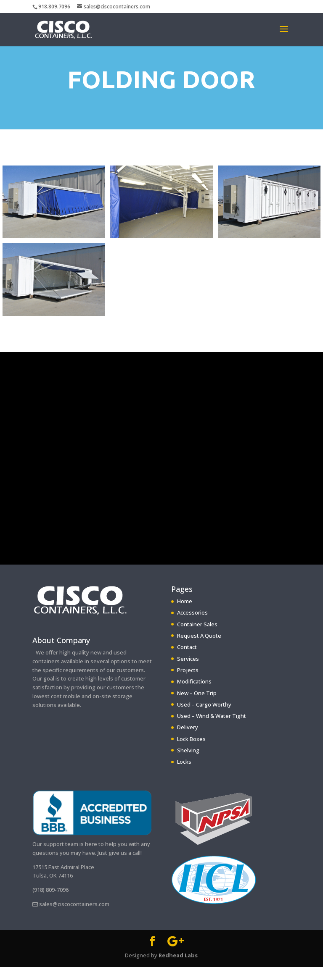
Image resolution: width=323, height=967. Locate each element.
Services (188, 658)
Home (184, 601)
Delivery (187, 727)
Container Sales (197, 624)
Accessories (192, 612)
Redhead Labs (178, 955)
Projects (188, 670)
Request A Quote (199, 635)
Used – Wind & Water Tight (211, 716)
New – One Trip (197, 693)
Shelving (188, 750)
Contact (187, 647)
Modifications (194, 681)
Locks (184, 761)
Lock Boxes (191, 739)
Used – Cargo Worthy (204, 704)
